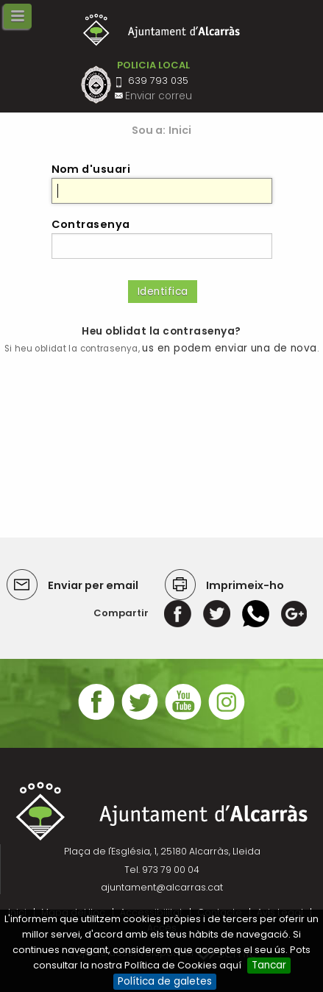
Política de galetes (165, 981)
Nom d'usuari (91, 169)
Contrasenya (91, 224)
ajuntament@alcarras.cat (162, 887)
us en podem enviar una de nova (229, 348)
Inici (180, 130)
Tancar (269, 965)
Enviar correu (158, 96)
